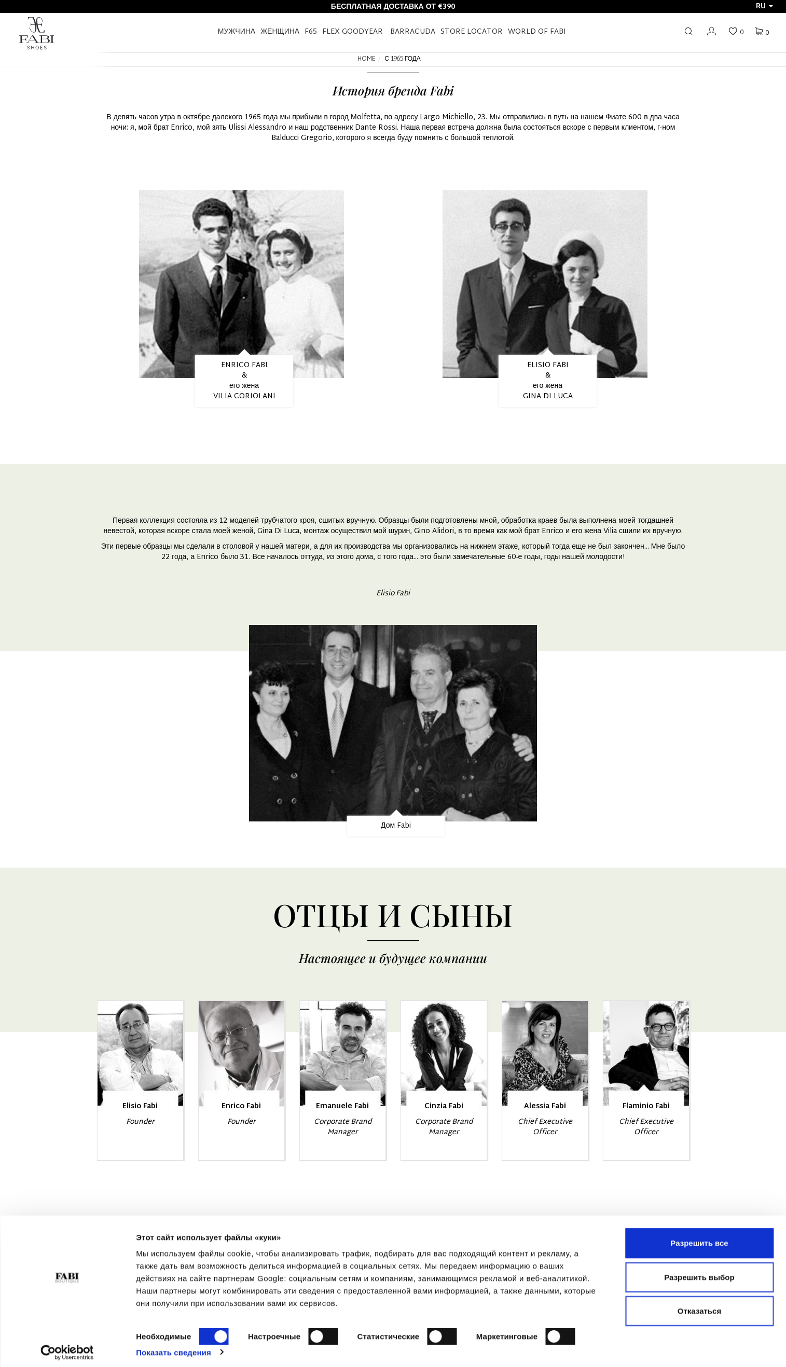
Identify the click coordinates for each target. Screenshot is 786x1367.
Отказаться (699, 1305)
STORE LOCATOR (471, 31)
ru (764, 6)
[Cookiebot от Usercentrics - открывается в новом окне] (67, 1347)
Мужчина (236, 31)
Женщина (279, 31)
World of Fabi (537, 31)
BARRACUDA (412, 31)
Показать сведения (173, 1346)
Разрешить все (699, 1237)
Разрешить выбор (699, 1271)
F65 (311, 31)
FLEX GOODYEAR (352, 31)
